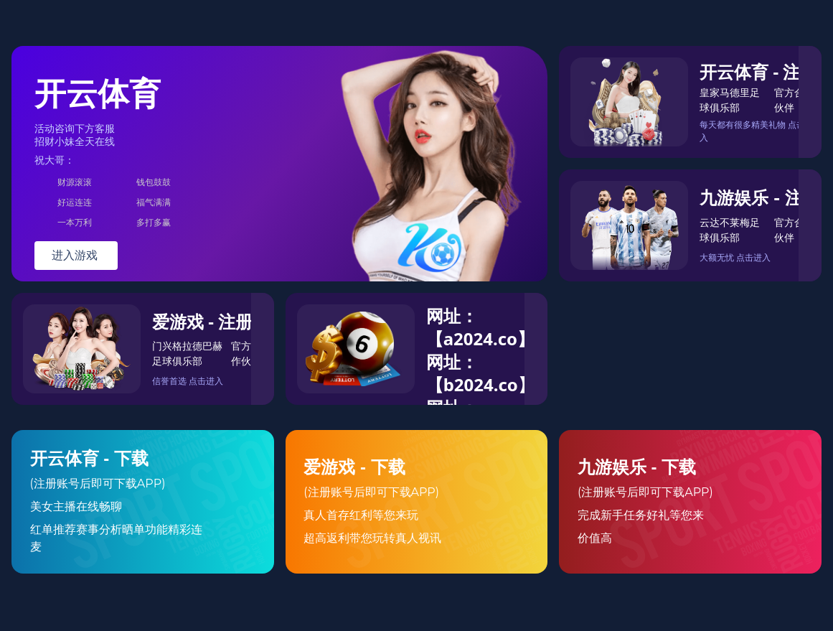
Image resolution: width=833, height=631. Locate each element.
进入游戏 (76, 255)
